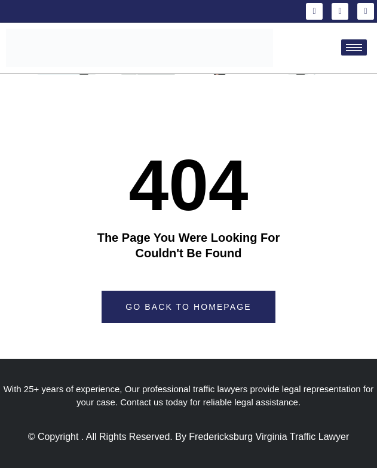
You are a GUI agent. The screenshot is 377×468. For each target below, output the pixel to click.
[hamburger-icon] (354, 47)
